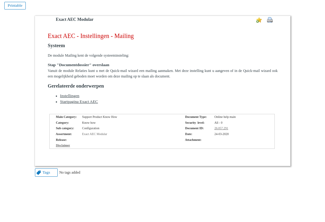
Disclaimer (63, 145)
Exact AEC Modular (75, 19)
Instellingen (69, 95)
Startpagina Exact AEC (79, 101)
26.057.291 (221, 128)
